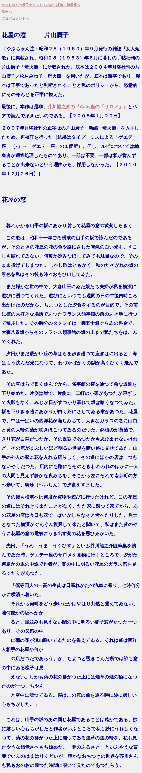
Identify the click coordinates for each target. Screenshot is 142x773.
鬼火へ (7, 12)
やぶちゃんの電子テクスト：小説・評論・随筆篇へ (41, 5)
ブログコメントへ (15, 19)
